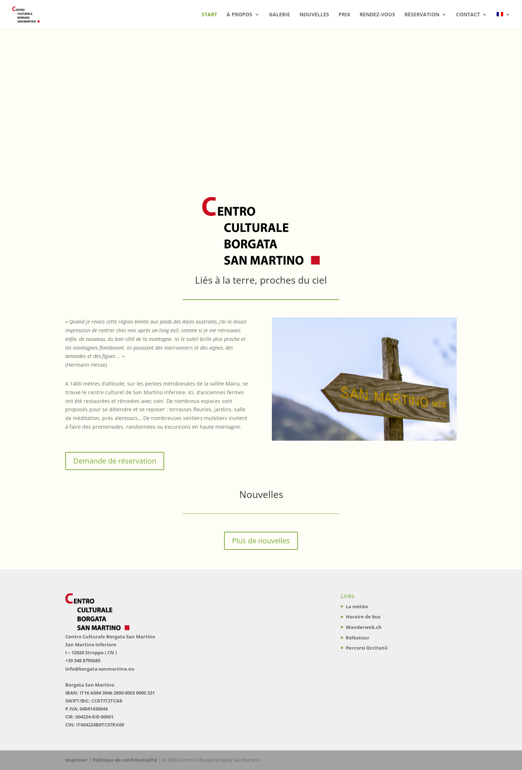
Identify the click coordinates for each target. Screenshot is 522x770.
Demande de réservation (114, 461)
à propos (239, 15)
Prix (344, 15)
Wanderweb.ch (364, 627)
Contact (468, 15)
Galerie (279, 15)
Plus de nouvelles (261, 540)
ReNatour (357, 637)
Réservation (422, 15)
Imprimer (76, 760)
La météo (357, 606)
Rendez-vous (377, 15)
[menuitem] (503, 20)
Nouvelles (314, 15)
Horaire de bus (363, 616)
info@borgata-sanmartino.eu (99, 669)
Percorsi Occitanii (367, 648)
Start (209, 15)
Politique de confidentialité (124, 760)
